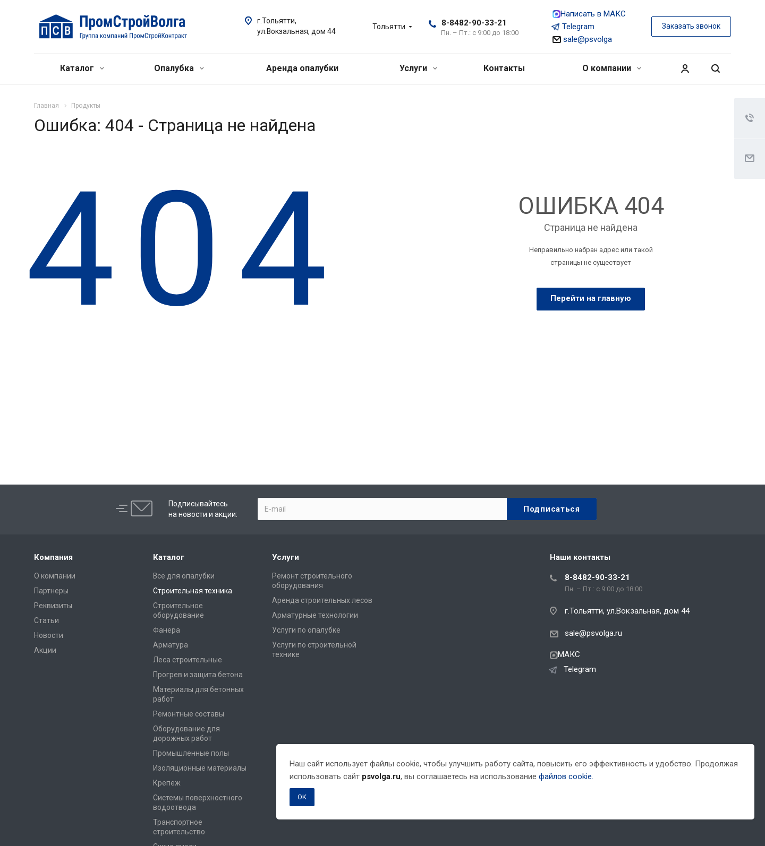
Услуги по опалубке (306, 630)
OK (302, 797)
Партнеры (51, 590)
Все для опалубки (184, 576)
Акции (45, 650)
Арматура (170, 645)
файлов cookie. (566, 776)
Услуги (418, 68)
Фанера (166, 630)
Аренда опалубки (302, 68)
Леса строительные (187, 659)
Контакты (504, 68)
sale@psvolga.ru (593, 633)
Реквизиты (53, 605)
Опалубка (179, 68)
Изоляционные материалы (199, 768)
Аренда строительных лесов (322, 600)
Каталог (82, 68)
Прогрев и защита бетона (198, 674)
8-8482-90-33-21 (474, 23)
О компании (611, 68)
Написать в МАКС (589, 14)
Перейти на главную (590, 298)
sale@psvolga (582, 39)
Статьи (46, 620)
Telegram (573, 26)
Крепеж (167, 783)
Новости (48, 635)
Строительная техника (192, 590)
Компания (53, 557)
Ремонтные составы (188, 714)
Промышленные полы (191, 753)
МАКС (565, 654)
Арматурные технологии (315, 615)
